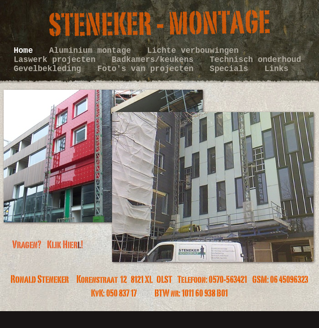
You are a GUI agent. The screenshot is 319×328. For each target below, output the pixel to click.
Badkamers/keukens (155, 59)
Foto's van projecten (147, 68)
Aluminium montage (92, 50)
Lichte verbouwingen (193, 50)
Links (276, 68)
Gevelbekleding (50, 68)
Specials (231, 68)
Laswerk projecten (57, 59)
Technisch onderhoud (255, 59)
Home (26, 50)
